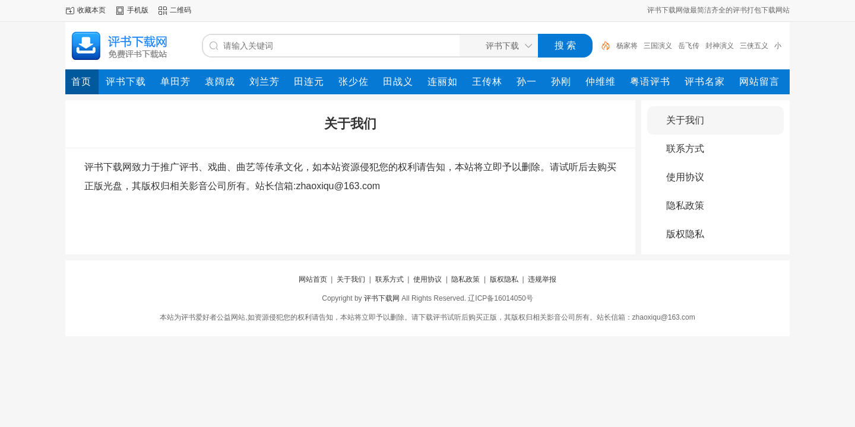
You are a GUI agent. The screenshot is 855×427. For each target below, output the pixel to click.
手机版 (137, 10)
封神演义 (719, 46)
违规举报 (542, 279)
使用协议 (685, 177)
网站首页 (313, 279)
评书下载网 (382, 298)
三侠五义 (754, 46)
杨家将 (627, 46)
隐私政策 (685, 205)
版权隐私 (685, 234)
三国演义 (658, 46)
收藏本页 (91, 10)
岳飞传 (688, 46)
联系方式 (685, 149)
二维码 (180, 10)
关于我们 (685, 120)
